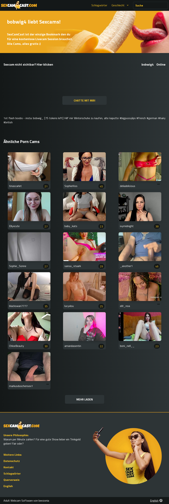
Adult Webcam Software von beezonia (26, 500)
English (8, 486)
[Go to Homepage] (19, 5)
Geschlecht (120, 5)
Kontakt (9, 467)
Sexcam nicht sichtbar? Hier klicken (28, 64)
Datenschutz (12, 461)
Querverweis (11, 480)
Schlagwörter (99, 5)
